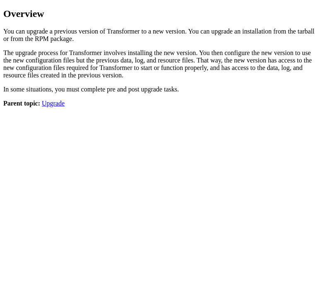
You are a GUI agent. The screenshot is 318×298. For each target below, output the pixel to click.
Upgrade (53, 103)
